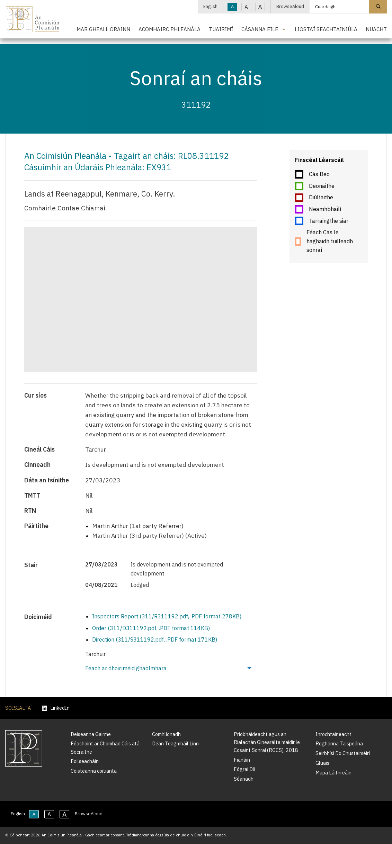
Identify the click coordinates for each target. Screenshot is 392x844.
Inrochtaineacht (333, 734)
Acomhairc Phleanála (170, 29)
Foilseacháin (85, 761)
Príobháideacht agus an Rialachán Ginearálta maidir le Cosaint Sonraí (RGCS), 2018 (267, 742)
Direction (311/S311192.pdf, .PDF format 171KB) (154, 639)
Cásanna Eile (259, 29)
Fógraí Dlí (244, 769)
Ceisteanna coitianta (94, 771)
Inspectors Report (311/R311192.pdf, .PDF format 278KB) (166, 616)
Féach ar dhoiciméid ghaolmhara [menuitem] (126, 668)
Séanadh (243, 778)
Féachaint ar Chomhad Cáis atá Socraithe (105, 747)
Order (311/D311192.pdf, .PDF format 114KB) (151, 628)
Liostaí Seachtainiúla (326, 29)
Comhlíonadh (166, 734)
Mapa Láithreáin (333, 772)
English (210, 6)
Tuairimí (221, 29)
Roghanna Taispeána (339, 743)
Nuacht (376, 29)
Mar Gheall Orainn (103, 29)
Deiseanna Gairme (91, 734)
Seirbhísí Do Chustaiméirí (342, 753)
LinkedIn (56, 708)
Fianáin (242, 759)
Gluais (322, 763)
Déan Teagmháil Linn (175, 743)
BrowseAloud (290, 6)
